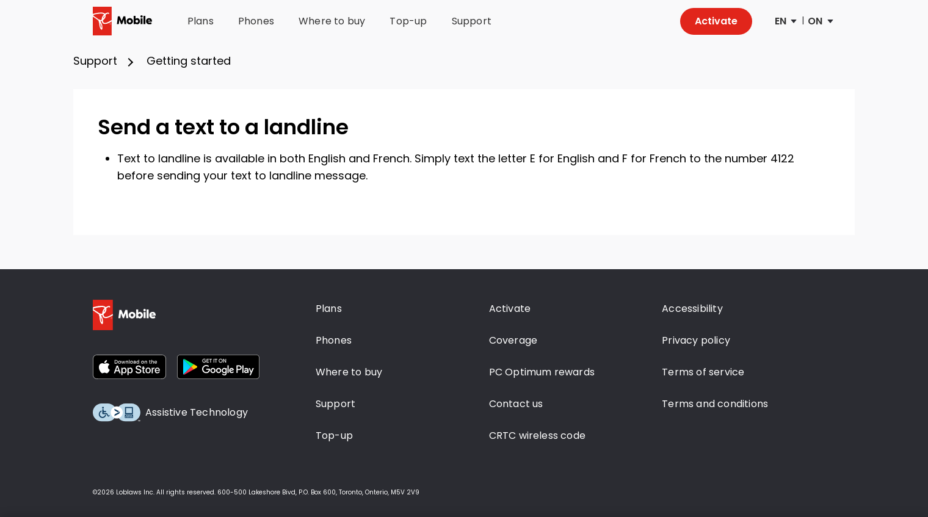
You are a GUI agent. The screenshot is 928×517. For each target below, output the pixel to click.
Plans (200, 21)
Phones (256, 21)
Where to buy (332, 21)
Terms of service (703, 372)
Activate (716, 21)
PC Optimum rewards (542, 372)
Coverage (513, 340)
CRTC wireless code (537, 435)
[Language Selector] (785, 21)
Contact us (516, 404)
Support (471, 21)
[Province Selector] (819, 21)
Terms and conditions (715, 404)
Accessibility (692, 309)
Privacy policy (696, 340)
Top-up (408, 21)
